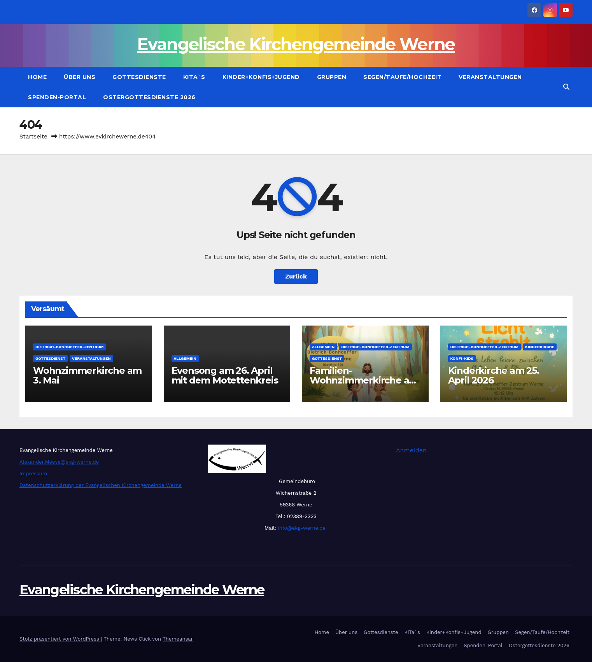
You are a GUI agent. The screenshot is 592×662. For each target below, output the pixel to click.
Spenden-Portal (57, 97)
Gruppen (332, 77)
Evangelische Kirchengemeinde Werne (296, 44)
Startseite (33, 136)
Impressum (33, 473)
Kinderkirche (539, 347)
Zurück (296, 276)
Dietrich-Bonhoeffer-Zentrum (69, 347)
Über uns (79, 77)
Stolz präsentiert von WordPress (60, 639)
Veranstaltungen (490, 77)
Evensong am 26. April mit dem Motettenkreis (225, 375)
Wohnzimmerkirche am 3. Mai (87, 375)
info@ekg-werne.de (301, 528)
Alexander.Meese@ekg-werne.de (59, 462)
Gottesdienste (139, 77)
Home (37, 77)
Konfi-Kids (461, 358)
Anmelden (411, 450)
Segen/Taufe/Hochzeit (402, 77)
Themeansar (178, 639)
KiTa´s (194, 77)
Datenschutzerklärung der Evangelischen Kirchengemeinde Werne (100, 485)
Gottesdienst (50, 358)
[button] (566, 87)
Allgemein (185, 358)
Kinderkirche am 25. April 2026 (493, 375)
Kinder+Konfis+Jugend (261, 77)
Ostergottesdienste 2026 (149, 97)
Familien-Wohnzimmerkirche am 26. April (364, 380)
